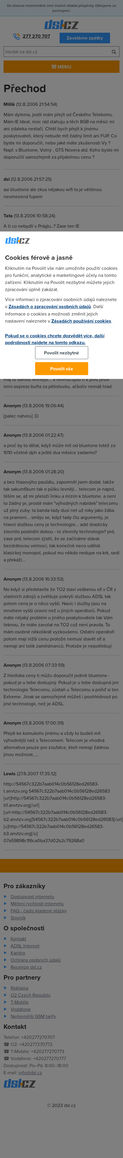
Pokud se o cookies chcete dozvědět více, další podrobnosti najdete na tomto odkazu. (54, 339)
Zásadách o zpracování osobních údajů (50, 306)
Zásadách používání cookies (81, 321)
